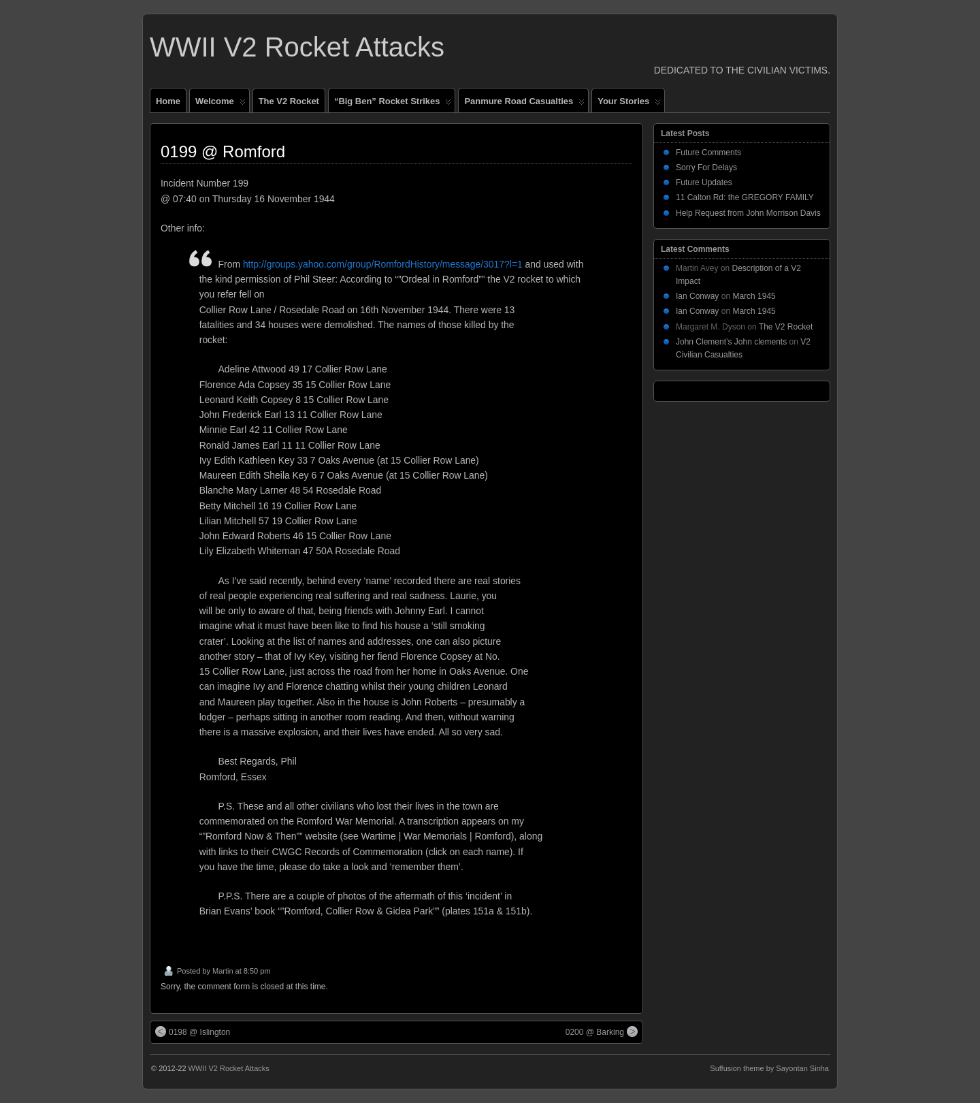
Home (168, 101)
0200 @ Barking (602, 1031)
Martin (222, 971)
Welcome (220, 104)
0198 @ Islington (192, 1031)
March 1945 (753, 296)
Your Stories (629, 104)
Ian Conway (697, 296)
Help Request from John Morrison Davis (748, 213)
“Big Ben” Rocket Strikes (392, 104)
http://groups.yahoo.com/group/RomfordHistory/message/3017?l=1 (383, 264)
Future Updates (704, 182)
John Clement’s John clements (731, 342)
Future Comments (708, 152)
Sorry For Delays (706, 167)
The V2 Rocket (289, 101)
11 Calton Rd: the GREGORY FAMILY (745, 197)
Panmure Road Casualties (524, 104)
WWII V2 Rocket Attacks (297, 47)
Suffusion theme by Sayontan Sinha (769, 1068)
